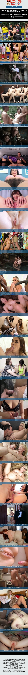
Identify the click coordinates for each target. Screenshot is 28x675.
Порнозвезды (18, 6)
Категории (8, 6)
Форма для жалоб (14, 672)
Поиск (13, 6)
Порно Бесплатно (18, 16)
